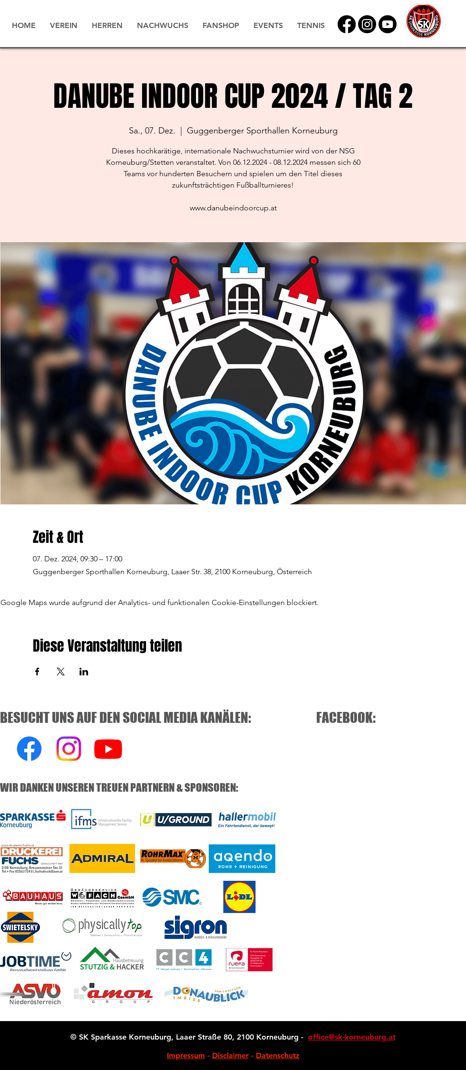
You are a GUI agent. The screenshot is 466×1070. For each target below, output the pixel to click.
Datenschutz (278, 1055)
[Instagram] (367, 24)
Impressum (186, 1055)
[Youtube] (108, 748)
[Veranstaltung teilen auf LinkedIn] (83, 671)
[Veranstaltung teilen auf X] (60, 671)
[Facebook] (347, 24)
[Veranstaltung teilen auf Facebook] (37, 671)
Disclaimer (230, 1055)
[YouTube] (388, 24)
